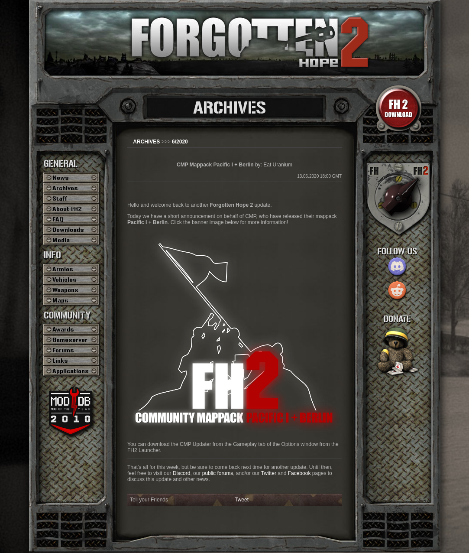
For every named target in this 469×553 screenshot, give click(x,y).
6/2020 (180, 142)
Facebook (299, 473)
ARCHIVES (146, 142)
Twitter (268, 473)
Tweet (242, 500)
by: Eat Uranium (234, 165)
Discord (182, 473)
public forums (217, 473)
